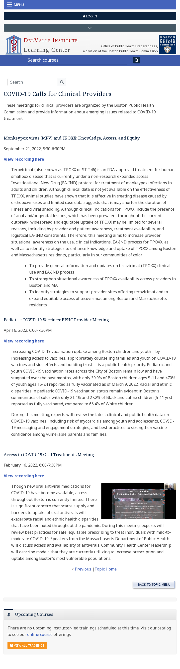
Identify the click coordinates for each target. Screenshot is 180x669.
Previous (83, 569)
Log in (90, 16)
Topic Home (105, 569)
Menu (15, 4)
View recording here (24, 159)
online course (40, 634)
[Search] (136, 60)
